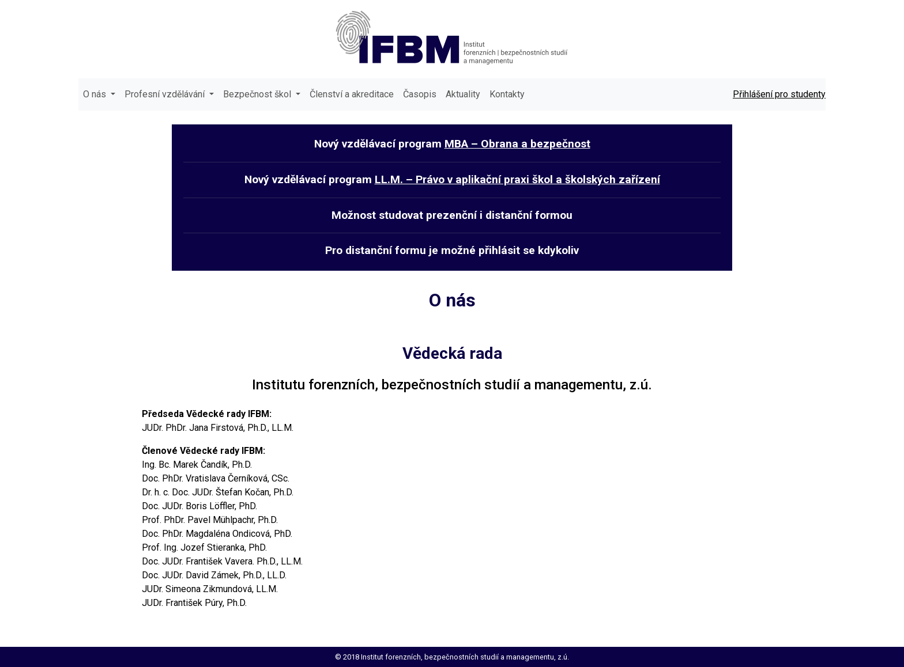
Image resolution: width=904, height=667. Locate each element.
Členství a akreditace (352, 94)
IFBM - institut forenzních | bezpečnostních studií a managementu (452, 37)
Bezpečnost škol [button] (258, 94)
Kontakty (507, 94)
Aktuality (463, 94)
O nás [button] (95, 94)
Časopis (419, 94)
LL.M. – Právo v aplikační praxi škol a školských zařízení (517, 179)
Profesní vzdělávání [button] (166, 94)
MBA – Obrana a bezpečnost (517, 143)
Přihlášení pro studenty (779, 94)
